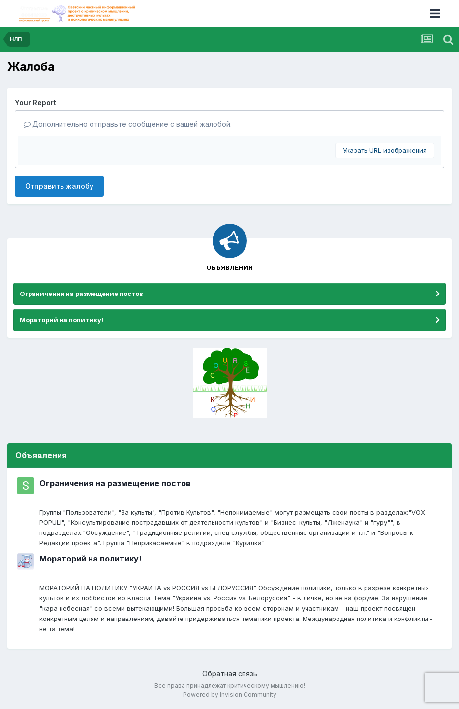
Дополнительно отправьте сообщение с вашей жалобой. (128, 124)
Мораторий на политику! (61, 320)
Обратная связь (229, 673)
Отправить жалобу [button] (59, 186)
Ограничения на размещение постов (81, 293)
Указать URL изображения (385, 150)
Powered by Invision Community (229, 694)
